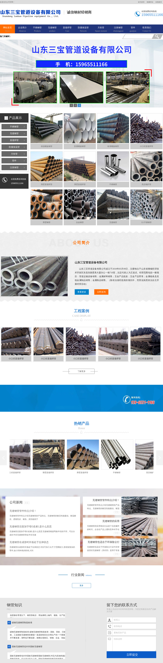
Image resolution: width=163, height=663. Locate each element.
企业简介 (22, 29)
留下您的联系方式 (122, 605)
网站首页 (7, 29)
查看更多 (81, 292)
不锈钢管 (37, 29)
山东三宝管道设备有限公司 (91, 262)
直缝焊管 (67, 29)
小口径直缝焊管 (14, 473)
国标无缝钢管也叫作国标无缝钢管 (27, 647)
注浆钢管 (118, 29)
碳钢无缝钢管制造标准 (22, 623)
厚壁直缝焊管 (83, 473)
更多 (27, 503)
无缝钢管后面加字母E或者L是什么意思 (31, 526)
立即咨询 (101, 292)
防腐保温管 (83, 29)
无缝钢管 (52, 29)
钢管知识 (14, 605)
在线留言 (158, 2)
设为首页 (141, 2)
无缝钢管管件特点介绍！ (23, 511)
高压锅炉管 (151, 473)
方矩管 (101, 29)
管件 (133, 29)
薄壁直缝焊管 (49, 473)
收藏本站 (150, 2)
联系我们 (146, 29)
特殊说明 (134, 643)
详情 (116, 512)
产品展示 (15, 118)
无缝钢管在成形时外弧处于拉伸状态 (29, 542)
